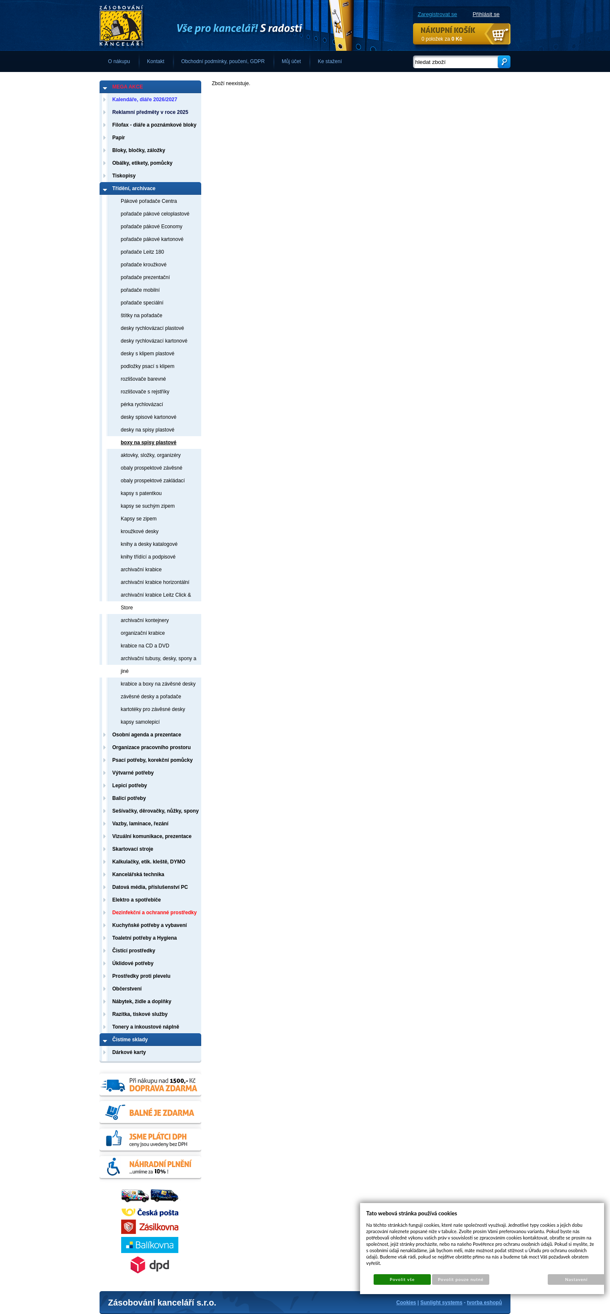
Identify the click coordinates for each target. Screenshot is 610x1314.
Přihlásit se (486, 14)
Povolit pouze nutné (461, 1279)
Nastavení (576, 1279)
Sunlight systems (441, 1303)
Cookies (406, 1303)
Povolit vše (402, 1279)
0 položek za (441, 39)
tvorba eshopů (484, 1303)
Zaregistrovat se (437, 14)
